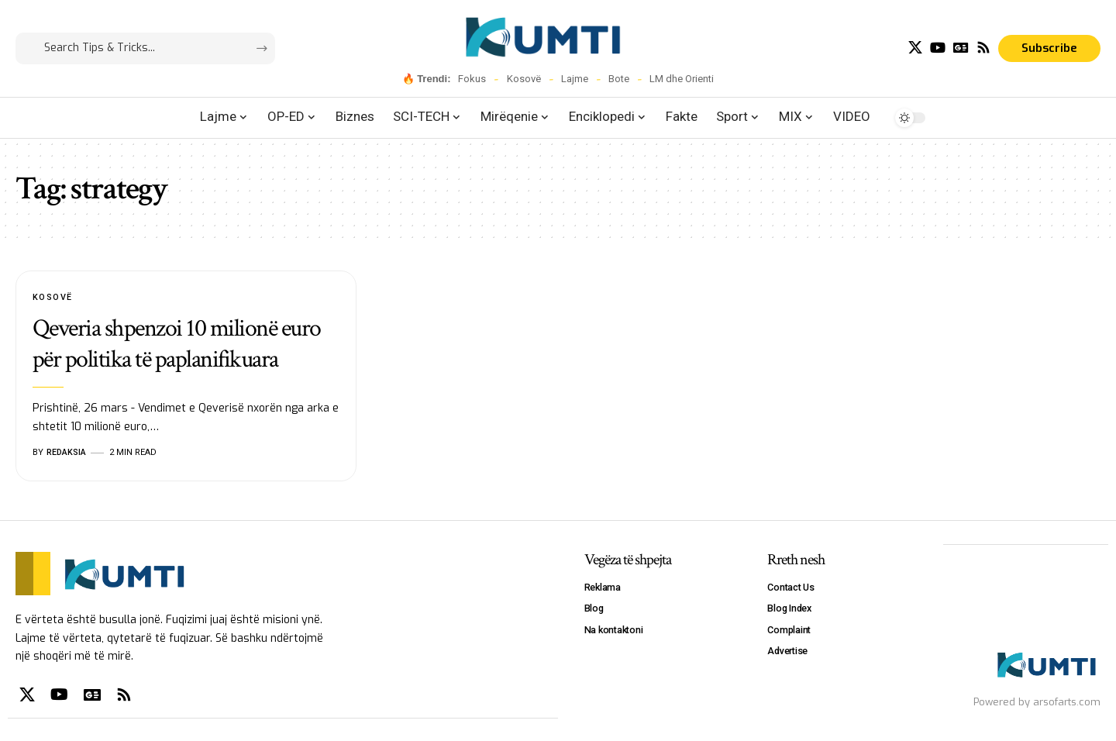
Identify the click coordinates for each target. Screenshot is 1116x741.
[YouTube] (937, 48)
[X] (915, 48)
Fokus (472, 78)
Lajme (574, 78)
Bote (618, 78)
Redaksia (66, 452)
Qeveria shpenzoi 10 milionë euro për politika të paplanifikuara (177, 344)
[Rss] (983, 48)
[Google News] (961, 48)
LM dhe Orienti (681, 78)
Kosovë (524, 78)
